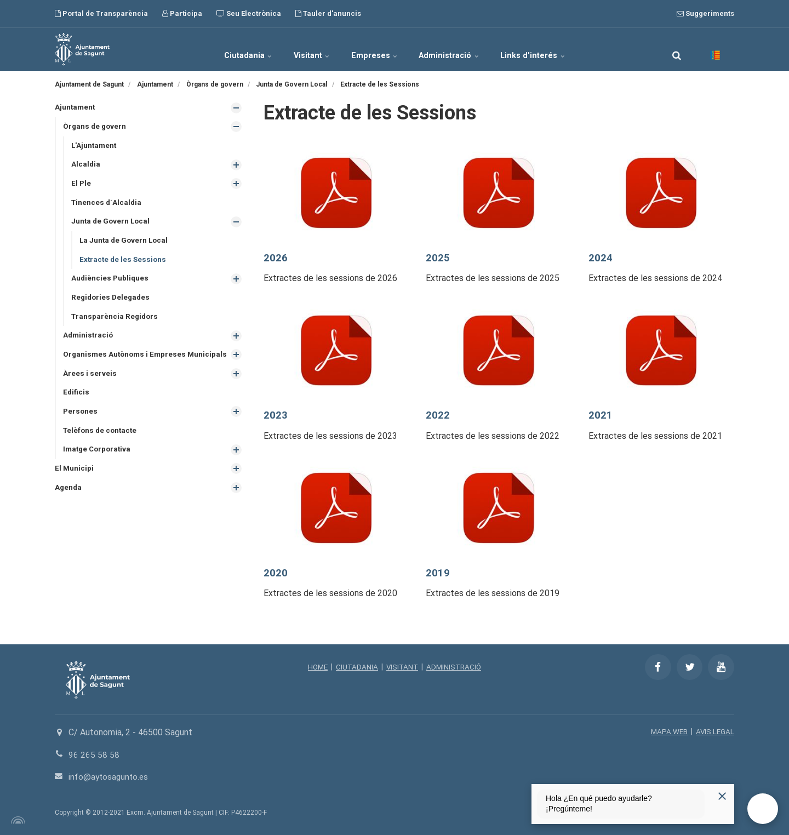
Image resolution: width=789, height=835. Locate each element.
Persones (81, 426)
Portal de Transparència (101, 13)
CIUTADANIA (355, 666)
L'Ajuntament (94, 146)
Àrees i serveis (90, 387)
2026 (276, 257)
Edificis (76, 406)
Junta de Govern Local (111, 224)
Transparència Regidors (116, 320)
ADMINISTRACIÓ (455, 666)
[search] (677, 49)
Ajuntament (75, 107)
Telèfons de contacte (101, 445)
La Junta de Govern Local (125, 243)
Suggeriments (705, 13)
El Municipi (74, 484)
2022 (438, 415)
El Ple (81, 185)
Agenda (69, 503)
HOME (315, 666)
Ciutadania (229, 49)
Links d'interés (552, 49)
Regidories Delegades (112, 301)
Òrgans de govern (95, 127)
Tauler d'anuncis (328, 13)
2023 (276, 415)
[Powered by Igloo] (16, 820)
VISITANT (402, 666)
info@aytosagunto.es (109, 776)
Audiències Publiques (110, 282)
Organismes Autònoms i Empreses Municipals (126, 363)
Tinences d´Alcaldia (107, 204)
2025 (438, 257)
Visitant (303, 49)
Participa (182, 13)
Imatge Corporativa (98, 465)
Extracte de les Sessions (124, 262)
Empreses (375, 49)
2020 (276, 573)
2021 (600, 415)
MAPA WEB (668, 731)
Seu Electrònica (248, 13)
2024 (600, 257)
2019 (438, 573)
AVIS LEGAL (714, 731)
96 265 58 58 (93, 755)
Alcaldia (86, 165)
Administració (459, 49)
